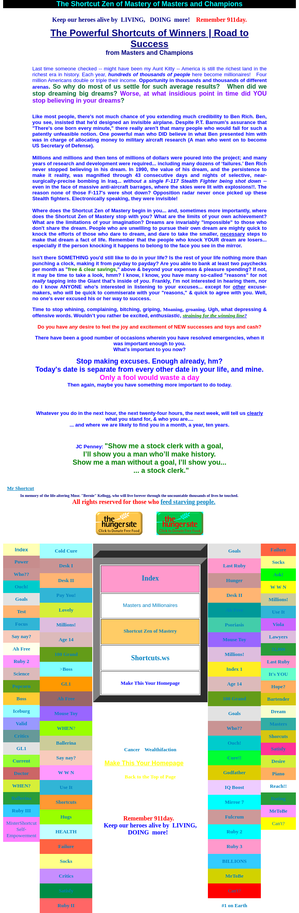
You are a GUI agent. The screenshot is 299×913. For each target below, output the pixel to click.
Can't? (278, 823)
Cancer (132, 749)
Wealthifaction (160, 749)
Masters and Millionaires (150, 605)
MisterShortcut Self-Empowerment (21, 829)
